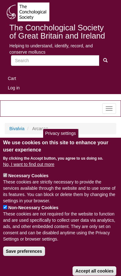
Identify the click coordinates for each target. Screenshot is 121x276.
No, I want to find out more (28, 172)
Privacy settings (60, 141)
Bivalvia (16, 128)
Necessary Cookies (28, 184)
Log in (14, 87)
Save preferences (24, 259)
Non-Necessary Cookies (33, 216)
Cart (12, 78)
